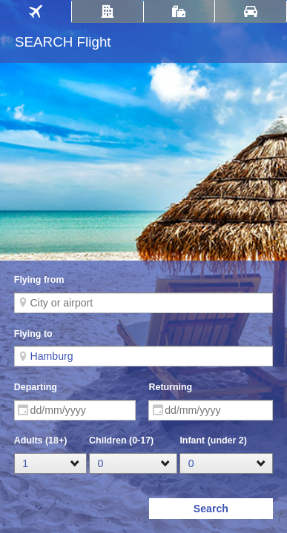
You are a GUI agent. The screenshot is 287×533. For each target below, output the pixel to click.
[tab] (35, 11)
